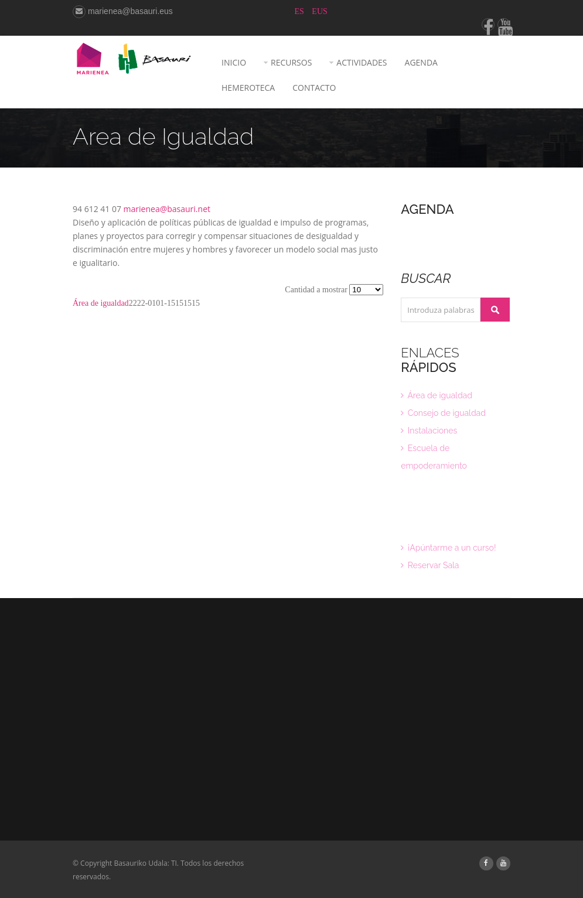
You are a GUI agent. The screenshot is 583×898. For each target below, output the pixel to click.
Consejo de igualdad (443, 413)
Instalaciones (429, 430)
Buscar (495, 310)
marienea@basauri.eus (123, 11)
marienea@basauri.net (167, 208)
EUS (319, 11)
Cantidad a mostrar (317, 289)
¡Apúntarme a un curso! (448, 547)
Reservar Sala (430, 565)
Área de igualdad (101, 303)
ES (300, 11)
